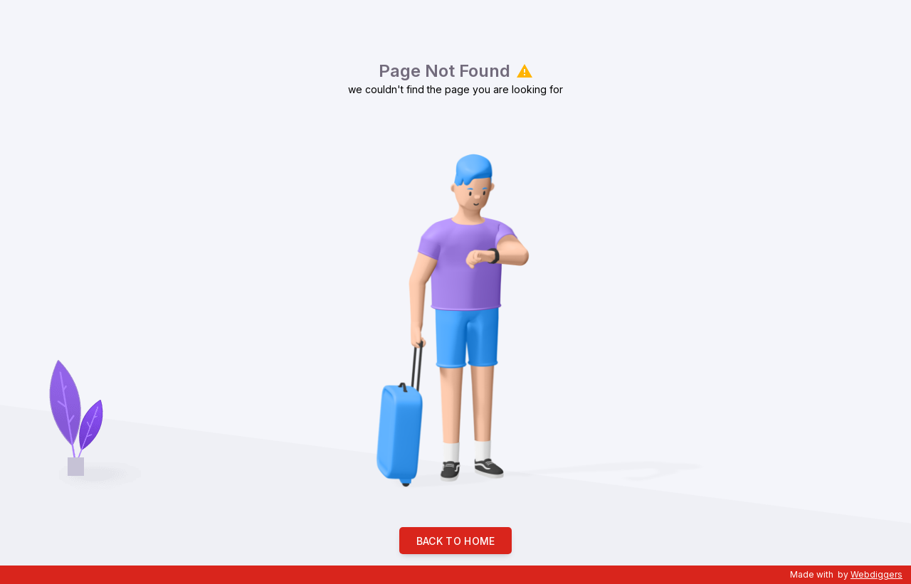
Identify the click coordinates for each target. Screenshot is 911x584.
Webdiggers (876, 574)
